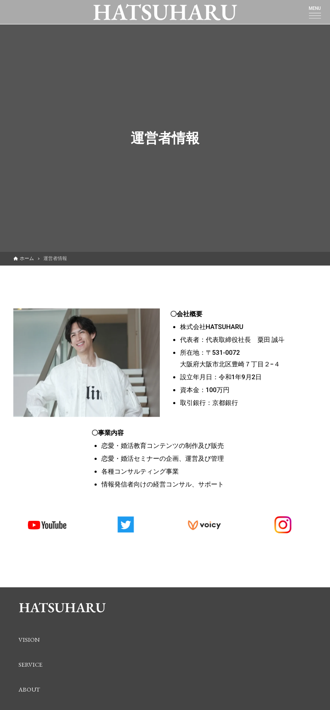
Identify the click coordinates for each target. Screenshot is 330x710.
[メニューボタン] (315, 15)
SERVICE (30, 664)
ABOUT (29, 689)
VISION (29, 639)
